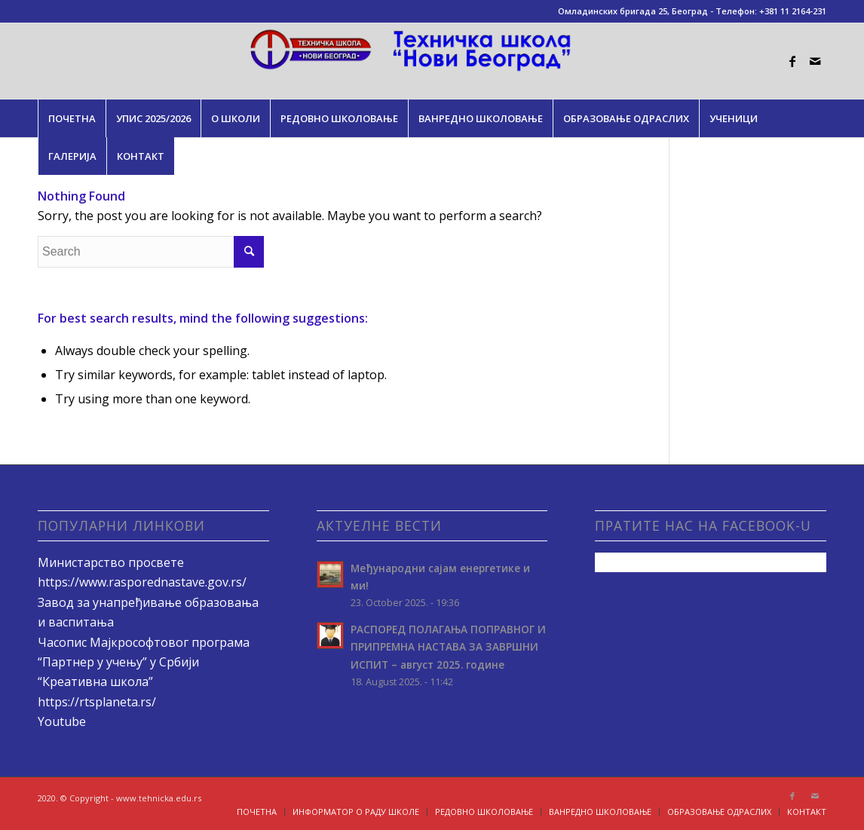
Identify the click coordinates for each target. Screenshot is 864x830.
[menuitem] (72, 118)
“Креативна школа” (95, 681)
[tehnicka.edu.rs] (432, 61)
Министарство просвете (111, 562)
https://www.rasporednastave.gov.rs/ (142, 582)
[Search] (151, 252)
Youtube (62, 721)
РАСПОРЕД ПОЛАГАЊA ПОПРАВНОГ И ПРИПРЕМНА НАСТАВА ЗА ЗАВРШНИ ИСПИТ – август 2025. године (448, 646)
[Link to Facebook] (792, 61)
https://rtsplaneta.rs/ (97, 702)
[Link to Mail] (815, 61)
